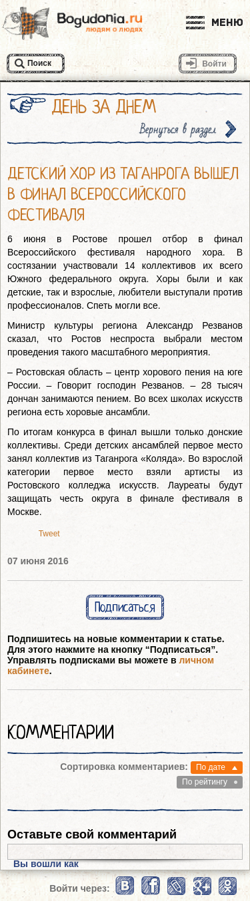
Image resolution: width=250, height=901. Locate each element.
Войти (214, 64)
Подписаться (125, 607)
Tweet (49, 533)
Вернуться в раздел (178, 129)
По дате (210, 767)
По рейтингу (204, 782)
